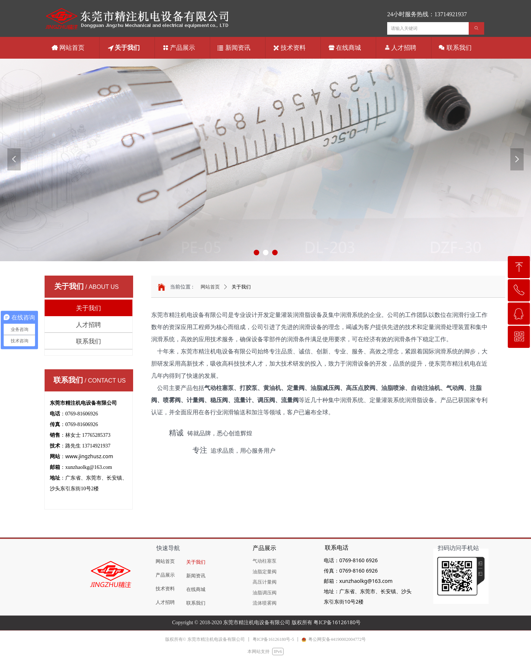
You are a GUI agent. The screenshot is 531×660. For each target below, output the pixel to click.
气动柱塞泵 (265, 561)
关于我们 (241, 287)
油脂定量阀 (265, 571)
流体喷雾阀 (265, 603)
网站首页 (210, 287)
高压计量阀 (265, 582)
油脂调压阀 (265, 592)
